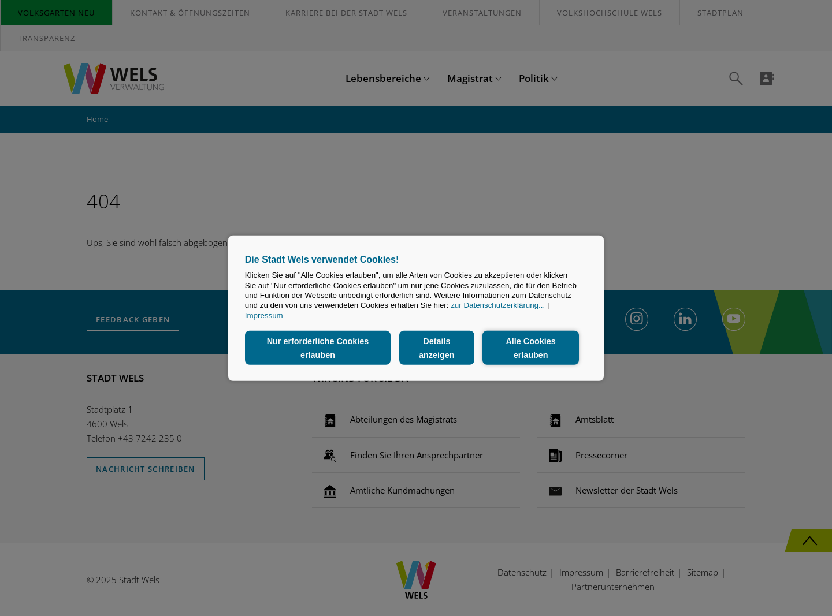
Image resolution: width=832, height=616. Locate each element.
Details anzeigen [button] (437, 347)
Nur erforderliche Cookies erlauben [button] (318, 347)
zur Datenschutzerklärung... (498, 305)
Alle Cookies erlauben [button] (530, 347)
